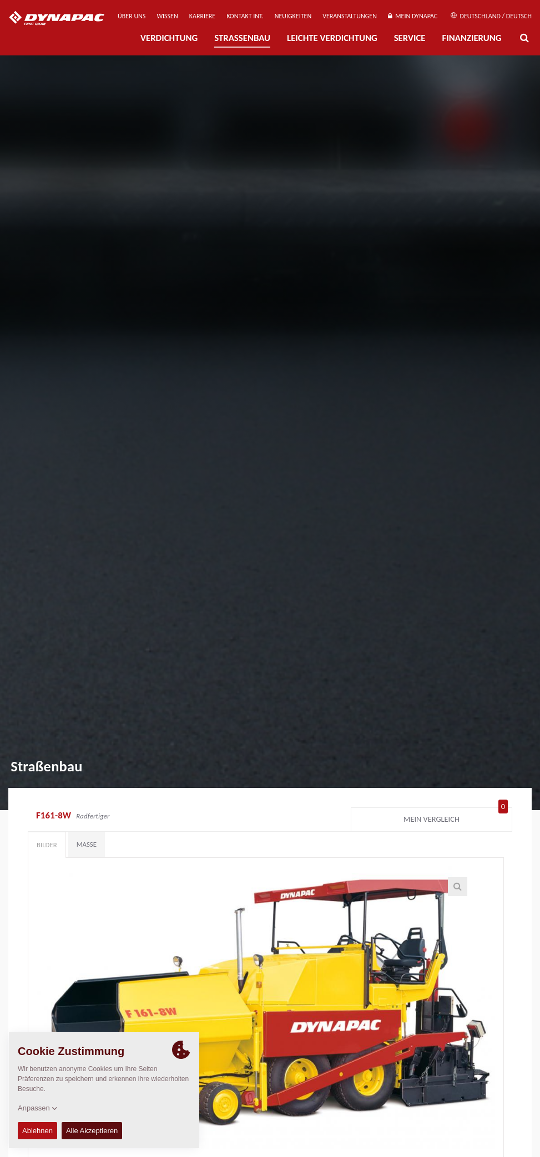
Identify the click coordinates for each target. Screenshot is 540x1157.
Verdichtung (169, 38)
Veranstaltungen (349, 16)
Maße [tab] (87, 844)
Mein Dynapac (412, 16)
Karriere (202, 16)
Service (410, 38)
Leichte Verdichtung (332, 38)
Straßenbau (242, 38)
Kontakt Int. (244, 16)
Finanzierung (471, 38)
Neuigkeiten (293, 16)
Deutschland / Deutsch (491, 16)
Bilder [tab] (47, 845)
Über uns (131, 16)
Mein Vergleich (455, 817)
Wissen (167, 16)
